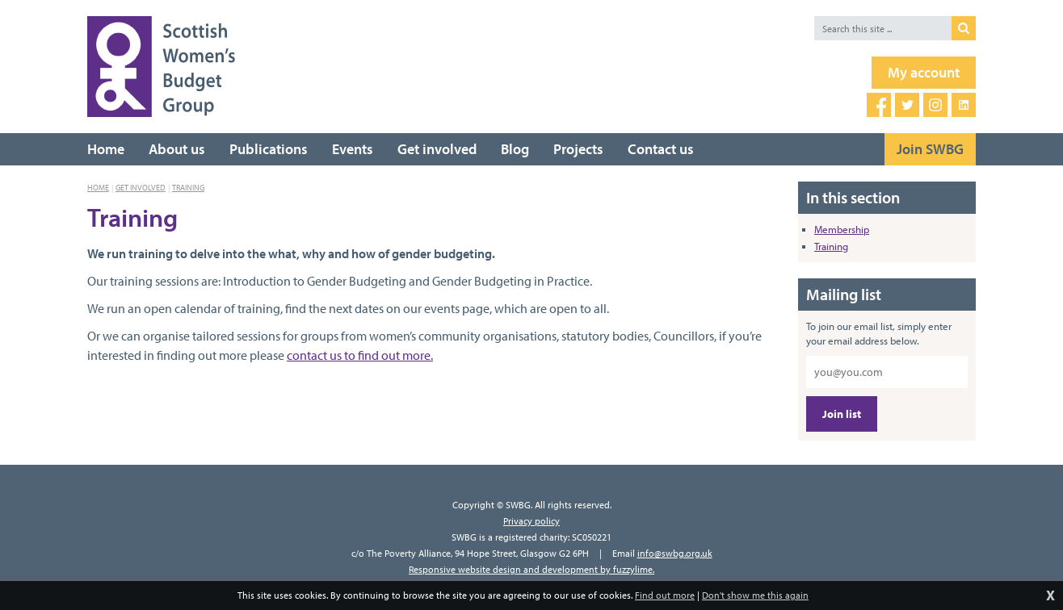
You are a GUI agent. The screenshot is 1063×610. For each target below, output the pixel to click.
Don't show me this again (755, 595)
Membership (841, 229)
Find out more (665, 595)
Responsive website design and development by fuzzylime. (531, 569)
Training (188, 188)
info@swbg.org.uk (674, 553)
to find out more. (387, 355)
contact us (314, 355)
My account (924, 72)
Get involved (141, 188)
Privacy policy (531, 521)
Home (98, 188)
